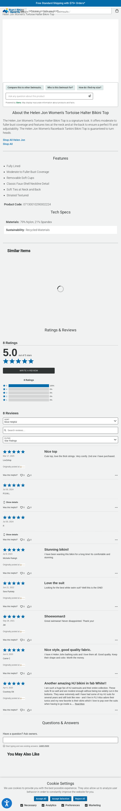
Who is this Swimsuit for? (60, 87)
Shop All (8, 144)
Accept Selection (60, 798)
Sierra (18, 103)
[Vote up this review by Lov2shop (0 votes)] (22, 475)
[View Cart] (117, 11)
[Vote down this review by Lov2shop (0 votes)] (29, 475)
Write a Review (29, 371)
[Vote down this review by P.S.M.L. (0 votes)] (29, 509)
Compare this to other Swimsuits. (25, 87)
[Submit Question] (89, 96)
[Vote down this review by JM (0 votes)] (29, 642)
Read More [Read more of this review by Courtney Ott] (79, 706)
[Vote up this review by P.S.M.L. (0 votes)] (22, 509)
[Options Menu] (116, 475)
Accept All (41, 798)
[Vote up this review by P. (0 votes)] (22, 542)
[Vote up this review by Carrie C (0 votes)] (22, 676)
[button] (29, 385)
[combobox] (60, 421)
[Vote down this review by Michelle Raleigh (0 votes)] (29, 575)
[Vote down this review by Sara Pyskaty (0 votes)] (29, 609)
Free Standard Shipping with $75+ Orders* (60, 3)
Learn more (44, 748)
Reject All (80, 798)
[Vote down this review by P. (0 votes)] (29, 542)
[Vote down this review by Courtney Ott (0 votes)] (29, 712)
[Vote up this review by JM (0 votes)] (22, 642)
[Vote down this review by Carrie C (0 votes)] (29, 676)
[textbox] (60, 742)
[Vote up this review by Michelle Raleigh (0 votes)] (22, 575)
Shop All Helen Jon (14, 140)
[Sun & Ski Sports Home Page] (12, 10)
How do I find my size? (90, 87)
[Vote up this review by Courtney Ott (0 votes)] (22, 712)
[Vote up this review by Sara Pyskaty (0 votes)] (22, 609)
